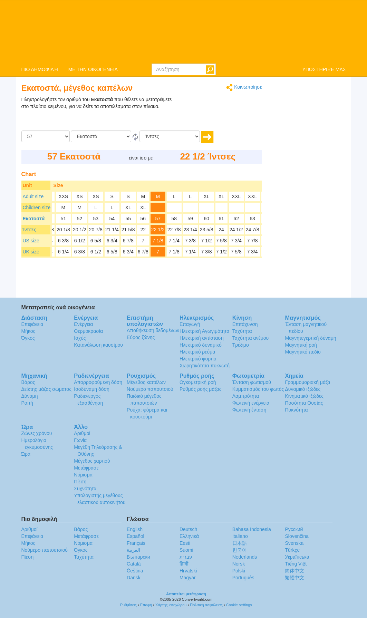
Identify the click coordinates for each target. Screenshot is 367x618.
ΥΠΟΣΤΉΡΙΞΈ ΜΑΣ (324, 69)
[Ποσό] (45, 136)
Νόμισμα (83, 474)
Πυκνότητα (296, 410)
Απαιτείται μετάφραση (186, 594)
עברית (186, 557)
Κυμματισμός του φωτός (258, 389)
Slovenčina (297, 536)
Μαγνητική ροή (301, 345)
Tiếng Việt (296, 564)
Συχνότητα (85, 488)
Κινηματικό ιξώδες (304, 396)
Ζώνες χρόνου (36, 433)
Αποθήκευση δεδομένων (153, 330)
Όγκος (28, 338)
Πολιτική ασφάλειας (206, 605)
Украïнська (297, 557)
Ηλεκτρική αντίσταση (202, 338)
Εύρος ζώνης (141, 337)
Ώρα (26, 454)
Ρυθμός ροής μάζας (201, 389)
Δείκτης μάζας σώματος (46, 389)
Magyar (188, 577)
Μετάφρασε (86, 468)
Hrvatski (188, 570)
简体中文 (294, 570)
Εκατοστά (34, 218)
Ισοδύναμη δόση (91, 389)
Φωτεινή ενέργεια (250, 403)
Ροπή (27, 403)
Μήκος (28, 331)
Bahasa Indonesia (251, 529)
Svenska (294, 543)
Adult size (33, 196)
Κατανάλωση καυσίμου (98, 345)
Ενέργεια (83, 324)
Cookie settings (239, 605)
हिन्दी (184, 564)
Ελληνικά (189, 536)
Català (134, 564)
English (135, 529)
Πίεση (80, 481)
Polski (238, 570)
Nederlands (244, 557)
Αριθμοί (82, 433)
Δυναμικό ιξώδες (302, 389)
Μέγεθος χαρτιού (92, 461)
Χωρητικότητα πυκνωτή (205, 365)
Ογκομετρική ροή (198, 382)
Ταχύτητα (242, 331)
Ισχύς (80, 338)
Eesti (185, 543)
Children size (37, 207)
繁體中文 (294, 577)
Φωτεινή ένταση (249, 410)
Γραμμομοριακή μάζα (307, 382)
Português (243, 577)
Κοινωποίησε (244, 87)
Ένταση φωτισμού (251, 382)
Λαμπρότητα (245, 396)
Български (138, 557)
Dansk (134, 577)
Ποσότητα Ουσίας (304, 403)
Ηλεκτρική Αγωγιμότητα (204, 331)
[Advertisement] (219, 113)
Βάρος (28, 382)
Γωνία (80, 440)
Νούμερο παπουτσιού (150, 389)
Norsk (238, 564)
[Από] (101, 136)
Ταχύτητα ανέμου (250, 338)
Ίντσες (29, 229)
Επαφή (146, 605)
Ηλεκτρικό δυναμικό (201, 345)
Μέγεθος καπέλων (146, 382)
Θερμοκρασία (88, 331)
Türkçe (292, 550)
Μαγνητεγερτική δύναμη (310, 338)
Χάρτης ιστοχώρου (170, 605)
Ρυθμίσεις (128, 605)
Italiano (240, 536)
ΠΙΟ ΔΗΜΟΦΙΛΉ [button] (39, 69)
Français (136, 543)
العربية (133, 550)
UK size (31, 251)
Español (135, 536)
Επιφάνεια (32, 324)
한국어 (239, 550)
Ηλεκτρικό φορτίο (198, 358)
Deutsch (188, 529)
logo (183, 31)
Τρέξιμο (240, 345)
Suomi (186, 550)
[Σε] (169, 136)
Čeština (135, 570)
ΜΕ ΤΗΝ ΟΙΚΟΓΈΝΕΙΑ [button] (93, 69)
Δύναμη (29, 396)
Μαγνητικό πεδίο (302, 352)
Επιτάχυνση (245, 324)
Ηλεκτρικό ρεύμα (197, 352)
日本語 (239, 543)
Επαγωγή (190, 324)
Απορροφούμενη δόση (98, 382)
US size (31, 240)
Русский (294, 529)
